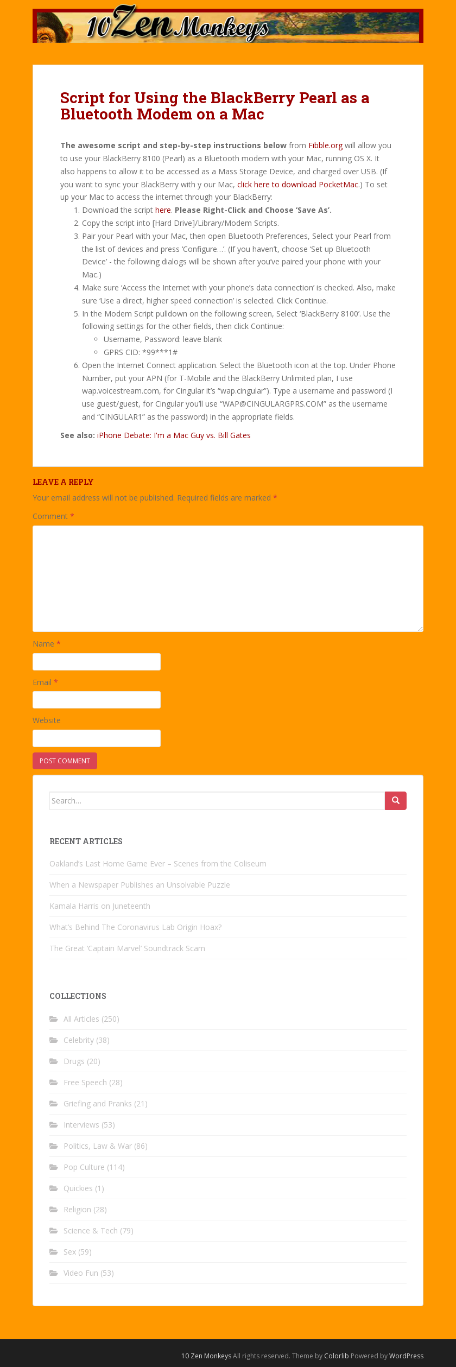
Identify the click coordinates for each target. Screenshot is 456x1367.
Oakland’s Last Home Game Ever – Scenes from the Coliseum (158, 863)
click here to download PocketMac (297, 184)
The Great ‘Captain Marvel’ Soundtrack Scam (127, 948)
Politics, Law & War (98, 1146)
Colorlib (336, 1355)
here (163, 210)
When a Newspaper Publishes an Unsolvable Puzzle (139, 884)
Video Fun (81, 1273)
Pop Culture (84, 1167)
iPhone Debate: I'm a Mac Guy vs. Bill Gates (174, 435)
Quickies (78, 1188)
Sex (70, 1251)
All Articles (81, 1019)
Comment (53, 516)
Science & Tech (91, 1230)
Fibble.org (325, 145)
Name (47, 643)
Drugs (74, 1061)
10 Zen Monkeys (206, 1355)
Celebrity (79, 1040)
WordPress (406, 1355)
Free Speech (85, 1082)
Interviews (81, 1124)
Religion (77, 1209)
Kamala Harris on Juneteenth (99, 906)
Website (47, 720)
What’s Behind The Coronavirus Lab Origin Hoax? (135, 927)
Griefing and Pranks (98, 1103)
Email (45, 682)
